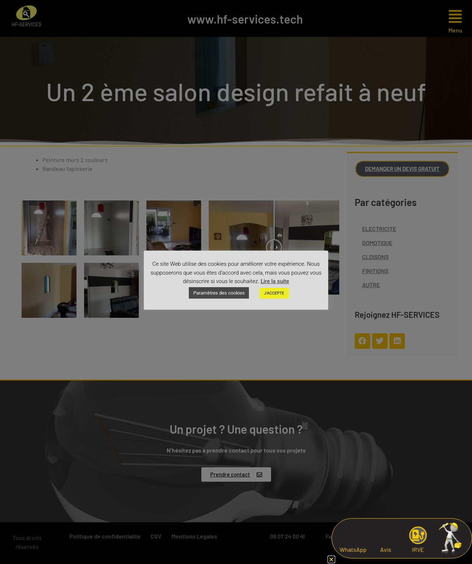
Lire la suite (275, 281)
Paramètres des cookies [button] (218, 293)
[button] (331, 559)
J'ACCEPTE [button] (274, 293)
